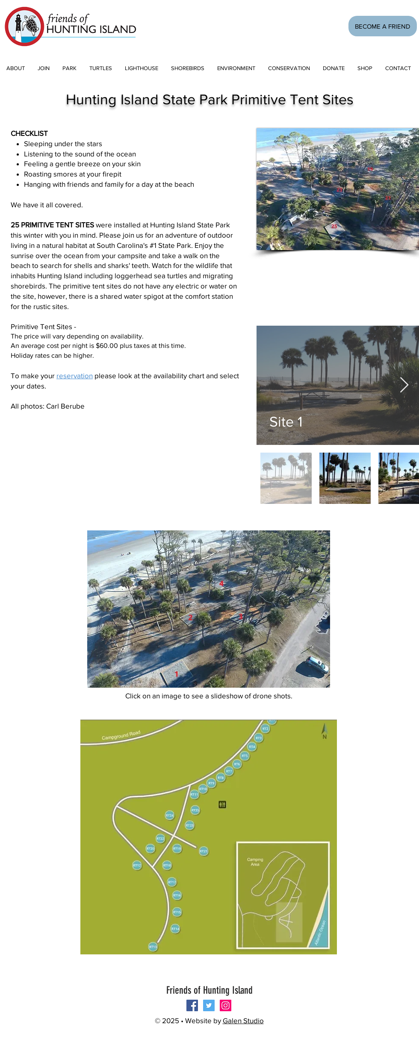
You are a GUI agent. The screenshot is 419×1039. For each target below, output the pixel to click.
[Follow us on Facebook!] (192, 1005)
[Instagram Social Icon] (225, 1005)
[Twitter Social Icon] (209, 1005)
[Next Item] (404, 385)
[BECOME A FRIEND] (382, 26)
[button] (43, 68)
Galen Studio (243, 1020)
